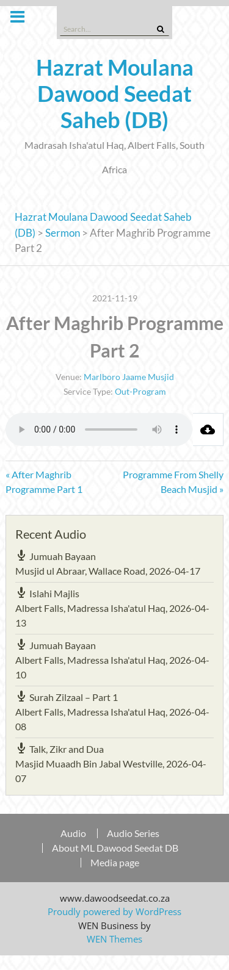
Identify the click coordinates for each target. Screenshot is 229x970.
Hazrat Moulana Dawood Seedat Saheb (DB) (115, 93)
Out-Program (140, 391)
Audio (73, 833)
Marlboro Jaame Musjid (129, 377)
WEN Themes (114, 939)
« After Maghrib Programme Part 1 (43, 482)
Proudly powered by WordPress (114, 911)
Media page (114, 863)
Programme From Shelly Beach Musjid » (173, 482)
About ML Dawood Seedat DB (115, 848)
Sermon (62, 232)
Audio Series (133, 833)
